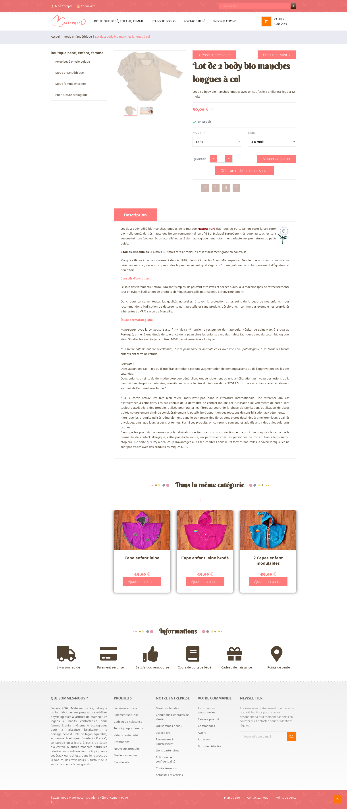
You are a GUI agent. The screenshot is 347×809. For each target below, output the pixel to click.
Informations (225, 21)
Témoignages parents (128, 728)
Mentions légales (167, 708)
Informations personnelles (207, 710)
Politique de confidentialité (165, 759)
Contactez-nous (166, 768)
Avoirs (202, 733)
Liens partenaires (167, 750)
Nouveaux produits (127, 749)
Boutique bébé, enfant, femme (119, 21)
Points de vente (278, 657)
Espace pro (163, 733)
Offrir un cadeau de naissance (244, 170)
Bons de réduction (210, 746)
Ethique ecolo (164, 21)
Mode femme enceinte (70, 84)
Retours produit (208, 719)
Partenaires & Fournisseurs (165, 741)
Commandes (206, 726)
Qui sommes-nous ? (169, 726)
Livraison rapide (68, 657)
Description (135, 215)
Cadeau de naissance (236, 657)
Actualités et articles (169, 775)
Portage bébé (194, 21)
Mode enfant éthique (69, 73)
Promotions (121, 742)
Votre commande (215, 698)
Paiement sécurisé (110, 657)
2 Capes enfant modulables (268, 560)
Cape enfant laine (142, 558)
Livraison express (125, 708)
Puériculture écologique (71, 95)
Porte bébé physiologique (72, 62)
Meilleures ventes (125, 755)
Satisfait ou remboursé (152, 657)
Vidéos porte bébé (126, 735)
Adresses (204, 739)
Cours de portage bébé (194, 657)
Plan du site (121, 762)
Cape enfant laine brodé (205, 558)
